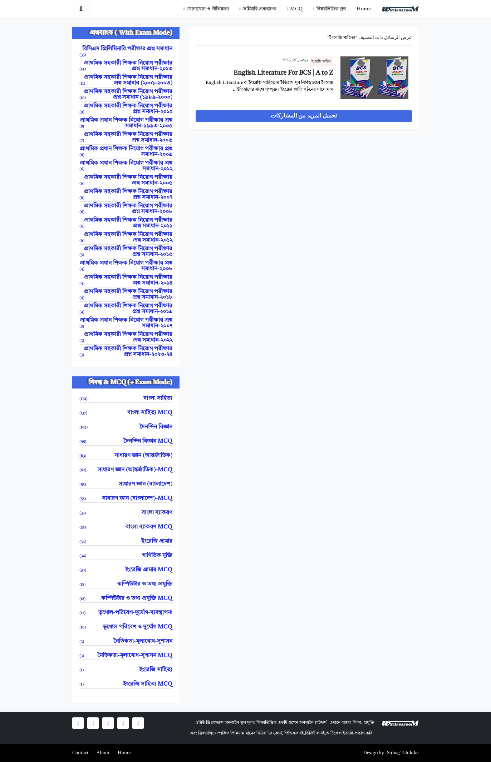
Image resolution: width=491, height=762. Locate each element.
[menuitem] (363, 9)
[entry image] (374, 77)
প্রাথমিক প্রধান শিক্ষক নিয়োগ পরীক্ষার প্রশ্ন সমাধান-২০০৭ (125, 323)
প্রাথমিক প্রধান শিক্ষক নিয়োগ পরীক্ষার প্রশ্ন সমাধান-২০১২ (125, 166)
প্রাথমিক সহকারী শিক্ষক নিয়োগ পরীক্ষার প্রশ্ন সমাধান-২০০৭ (125, 195)
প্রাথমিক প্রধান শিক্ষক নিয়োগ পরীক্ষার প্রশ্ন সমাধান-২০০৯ (125, 152)
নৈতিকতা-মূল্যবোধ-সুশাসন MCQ (125, 656)
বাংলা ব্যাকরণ (125, 513)
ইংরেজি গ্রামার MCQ (125, 570)
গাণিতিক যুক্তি (125, 556)
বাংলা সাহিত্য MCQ (125, 413)
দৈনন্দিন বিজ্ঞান (125, 427)
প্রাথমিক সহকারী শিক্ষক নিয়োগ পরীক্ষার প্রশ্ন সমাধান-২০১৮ (125, 295)
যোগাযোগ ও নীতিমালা (208, 8)
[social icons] (138, 723)
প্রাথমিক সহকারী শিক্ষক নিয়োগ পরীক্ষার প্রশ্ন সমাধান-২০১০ (125, 109)
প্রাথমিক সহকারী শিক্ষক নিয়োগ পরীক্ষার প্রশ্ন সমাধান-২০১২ (125, 238)
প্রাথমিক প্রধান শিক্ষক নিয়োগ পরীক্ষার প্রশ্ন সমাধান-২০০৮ (125, 266)
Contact (80, 753)
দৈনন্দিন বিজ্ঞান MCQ (125, 441)
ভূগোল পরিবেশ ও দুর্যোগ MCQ (125, 627)
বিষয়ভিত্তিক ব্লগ (331, 8)
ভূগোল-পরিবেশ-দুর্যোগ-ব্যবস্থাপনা (125, 613)
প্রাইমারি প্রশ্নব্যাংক (259, 8)
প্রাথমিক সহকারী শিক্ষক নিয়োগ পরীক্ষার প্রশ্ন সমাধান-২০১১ (125, 223)
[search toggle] (81, 9)
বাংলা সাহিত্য (125, 399)
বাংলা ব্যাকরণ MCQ (125, 527)
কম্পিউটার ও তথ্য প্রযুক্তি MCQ (125, 599)
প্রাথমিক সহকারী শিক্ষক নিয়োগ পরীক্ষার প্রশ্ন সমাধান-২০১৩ (125, 66)
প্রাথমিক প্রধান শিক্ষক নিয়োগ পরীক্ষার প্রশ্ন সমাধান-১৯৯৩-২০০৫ (125, 123)
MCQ (296, 8)
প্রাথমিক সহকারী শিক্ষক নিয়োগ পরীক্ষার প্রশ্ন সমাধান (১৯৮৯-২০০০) (125, 95)
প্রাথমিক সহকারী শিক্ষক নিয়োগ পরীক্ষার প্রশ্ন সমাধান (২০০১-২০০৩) (125, 80)
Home (364, 8)
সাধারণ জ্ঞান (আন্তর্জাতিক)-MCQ (125, 470)
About (103, 753)
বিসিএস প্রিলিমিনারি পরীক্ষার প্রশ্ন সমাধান (125, 49)
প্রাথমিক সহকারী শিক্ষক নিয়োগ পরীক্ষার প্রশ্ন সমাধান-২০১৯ (125, 309)
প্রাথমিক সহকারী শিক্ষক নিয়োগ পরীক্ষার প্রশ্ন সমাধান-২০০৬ (125, 138)
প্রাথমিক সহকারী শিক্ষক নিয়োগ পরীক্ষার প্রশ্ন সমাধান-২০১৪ (125, 280)
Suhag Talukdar (403, 753)
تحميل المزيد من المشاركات (304, 116)
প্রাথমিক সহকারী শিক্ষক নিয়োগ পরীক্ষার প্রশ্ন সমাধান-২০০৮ (125, 209)
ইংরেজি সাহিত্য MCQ (125, 684)
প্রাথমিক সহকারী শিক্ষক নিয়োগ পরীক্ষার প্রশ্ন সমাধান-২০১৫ (125, 252)
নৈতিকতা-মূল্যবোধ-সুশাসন (125, 641)
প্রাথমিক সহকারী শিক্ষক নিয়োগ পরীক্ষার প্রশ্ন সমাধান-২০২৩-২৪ (125, 352)
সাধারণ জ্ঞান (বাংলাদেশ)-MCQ (125, 499)
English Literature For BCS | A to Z (283, 73)
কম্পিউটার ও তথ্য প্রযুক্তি (125, 584)
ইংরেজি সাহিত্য (321, 61)
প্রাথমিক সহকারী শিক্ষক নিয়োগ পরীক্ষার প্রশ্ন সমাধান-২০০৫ (125, 180)
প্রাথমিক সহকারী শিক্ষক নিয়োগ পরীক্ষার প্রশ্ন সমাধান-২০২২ (125, 338)
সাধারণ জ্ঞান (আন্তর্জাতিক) (125, 456)
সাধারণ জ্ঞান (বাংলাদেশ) (125, 484)
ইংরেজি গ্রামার (125, 541)
